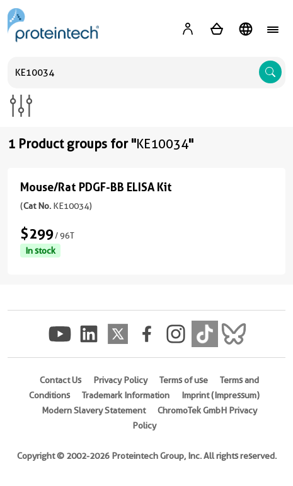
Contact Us (60, 380)
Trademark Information (125, 395)
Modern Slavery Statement (94, 410)
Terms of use (183, 380)
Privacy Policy (120, 380)
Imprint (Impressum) (220, 395)
